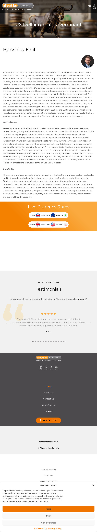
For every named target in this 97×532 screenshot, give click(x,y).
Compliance (48, 475)
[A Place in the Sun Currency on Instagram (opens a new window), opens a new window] (41, 367)
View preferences (48, 523)
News (48, 386)
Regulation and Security (48, 481)
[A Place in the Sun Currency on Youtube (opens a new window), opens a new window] (56, 367)
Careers (48, 411)
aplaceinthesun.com (48, 442)
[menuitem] (48, 386)
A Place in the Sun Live (48, 448)
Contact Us (48, 399)
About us (48, 393)
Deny (48, 516)
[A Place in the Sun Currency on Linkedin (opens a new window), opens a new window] (46, 367)
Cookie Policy (40, 528)
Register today (50, 420)
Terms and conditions (48, 470)
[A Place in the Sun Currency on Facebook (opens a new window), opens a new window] (51, 367)
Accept (48, 509)
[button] (93, 485)
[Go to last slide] (8, 323)
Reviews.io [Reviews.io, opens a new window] (80, 299)
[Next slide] (88, 323)
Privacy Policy (54, 528)
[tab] (32, 341)
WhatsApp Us (48, 405)
